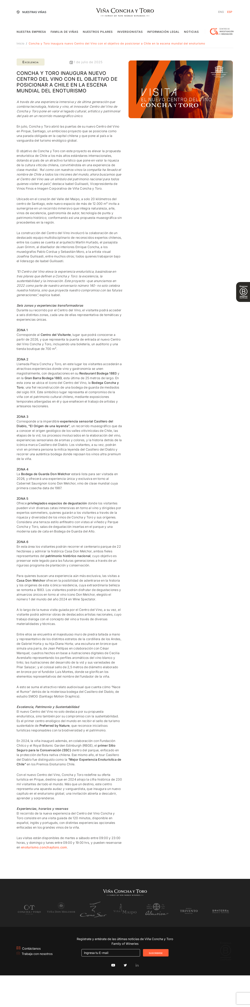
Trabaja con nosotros (41, 973)
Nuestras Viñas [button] (32, 12)
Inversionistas (130, 31)
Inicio (20, 43)
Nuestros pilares (98, 31)
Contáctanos (29, 968)
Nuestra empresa (31, 31)
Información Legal (163, 31)
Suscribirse (156, 970)
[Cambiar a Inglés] (221, 12)
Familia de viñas (64, 31)
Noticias (191, 31)
